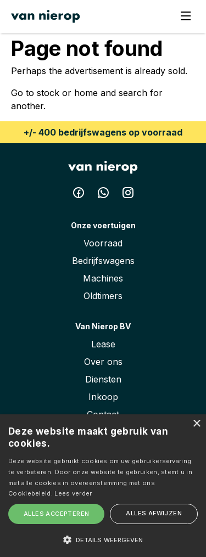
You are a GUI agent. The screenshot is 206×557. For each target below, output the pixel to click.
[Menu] (185, 16)
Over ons (103, 361)
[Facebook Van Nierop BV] (80, 194)
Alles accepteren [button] (56, 513)
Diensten (103, 379)
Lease (103, 344)
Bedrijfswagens (103, 260)
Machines (103, 278)
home (86, 92)
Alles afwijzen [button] (154, 513)
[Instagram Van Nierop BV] (128, 194)
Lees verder (73, 493)
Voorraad (103, 243)
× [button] (196, 424)
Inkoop (103, 396)
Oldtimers (103, 295)
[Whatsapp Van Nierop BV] (105, 194)
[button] (103, 539)
